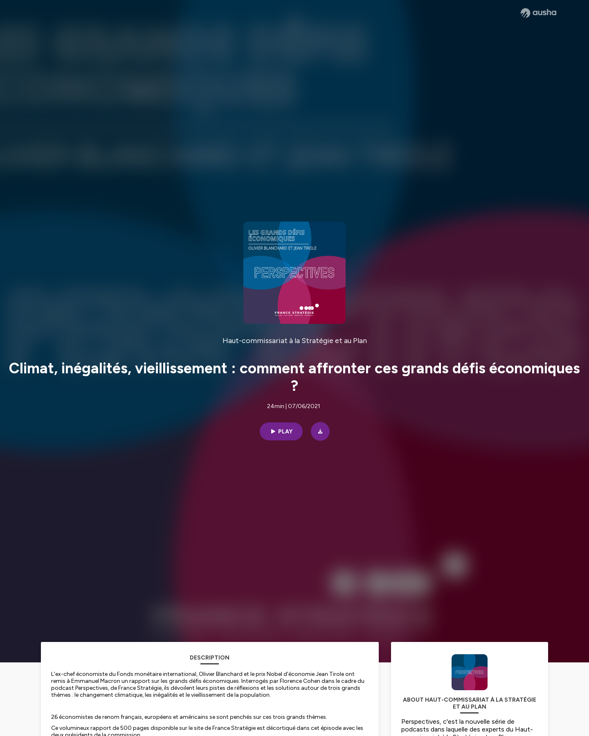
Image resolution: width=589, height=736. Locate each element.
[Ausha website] (538, 13)
